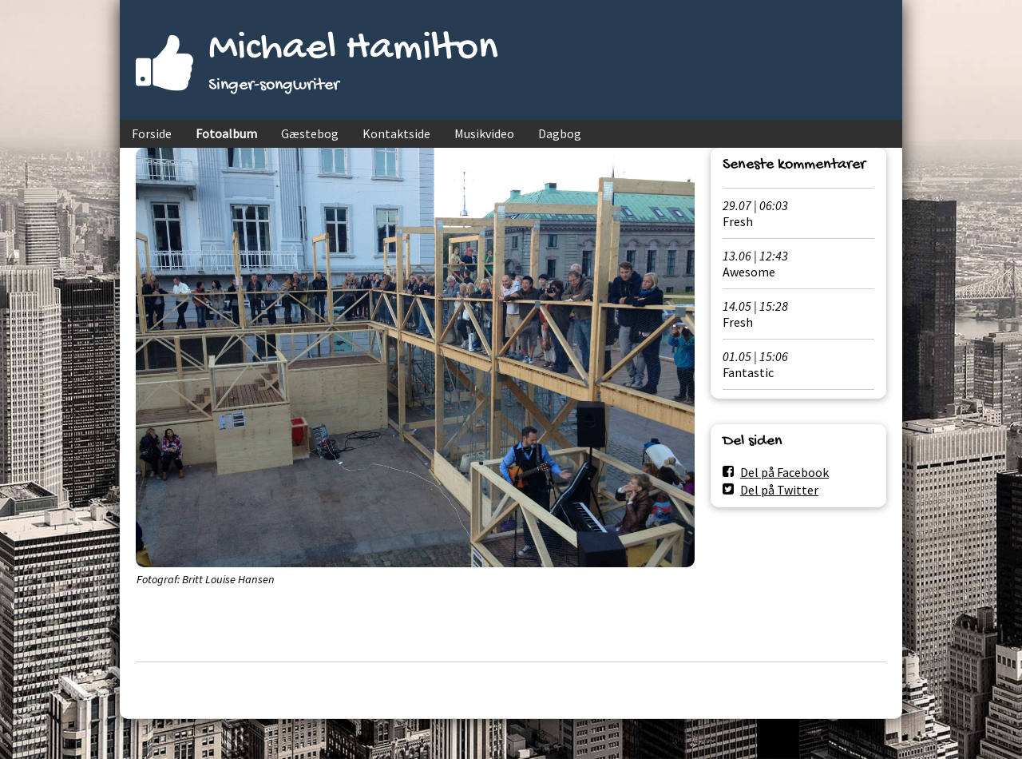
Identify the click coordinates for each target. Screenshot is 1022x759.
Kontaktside (396, 133)
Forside (152, 133)
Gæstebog (310, 133)
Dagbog (559, 133)
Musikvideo (484, 133)
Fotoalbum (226, 133)
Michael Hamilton (353, 49)
